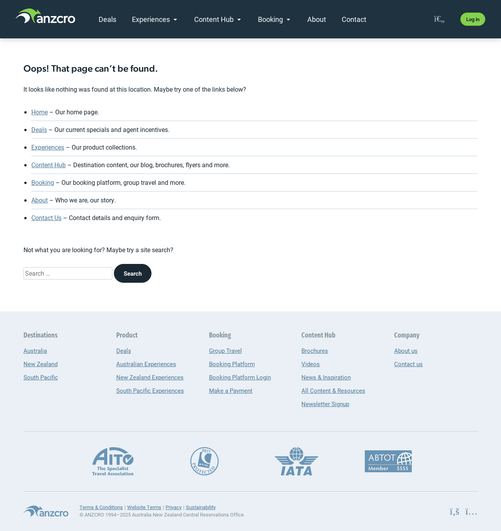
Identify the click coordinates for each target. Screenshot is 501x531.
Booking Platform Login (240, 377)
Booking (270, 19)
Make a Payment (230, 390)
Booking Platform (232, 364)
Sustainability (201, 507)
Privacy (174, 507)
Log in (472, 19)
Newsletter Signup (325, 404)
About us (406, 350)
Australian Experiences (146, 364)
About (316, 19)
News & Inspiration (326, 377)
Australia (35, 350)
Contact (354, 19)
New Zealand (40, 364)
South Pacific (40, 377)
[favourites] (439, 19)
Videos (310, 364)
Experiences (151, 19)
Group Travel (225, 350)
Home (39, 112)
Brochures (314, 350)
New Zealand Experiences (150, 377)
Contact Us (46, 217)
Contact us (408, 364)
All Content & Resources (333, 390)
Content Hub (214, 19)
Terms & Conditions (101, 507)
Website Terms (144, 507)
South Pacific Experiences (150, 390)
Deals (107, 19)
